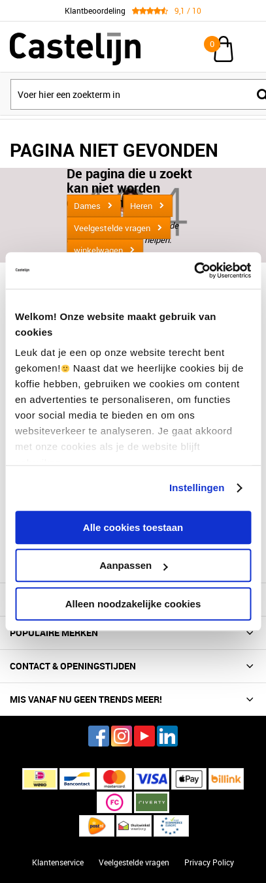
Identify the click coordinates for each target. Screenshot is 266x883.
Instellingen (197, 487)
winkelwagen (98, 250)
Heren (141, 206)
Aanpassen (133, 565)
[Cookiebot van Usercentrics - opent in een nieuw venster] (194, 270)
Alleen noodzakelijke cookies (133, 603)
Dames (87, 206)
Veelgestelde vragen (112, 228)
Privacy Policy (209, 862)
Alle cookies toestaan (133, 527)
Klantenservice (58, 862)
